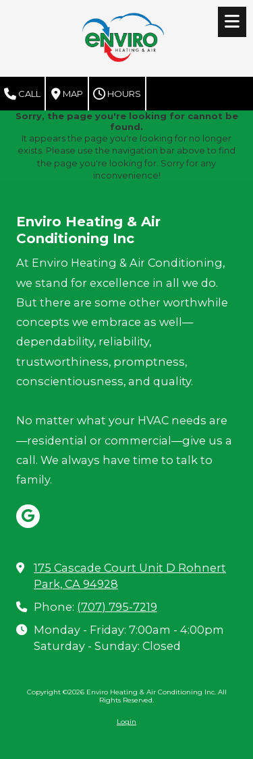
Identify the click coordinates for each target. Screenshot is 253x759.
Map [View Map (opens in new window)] (67, 94)
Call (22, 94)
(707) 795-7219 (117, 607)
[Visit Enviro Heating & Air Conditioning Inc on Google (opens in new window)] (28, 516)
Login (126, 721)
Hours (117, 94)
